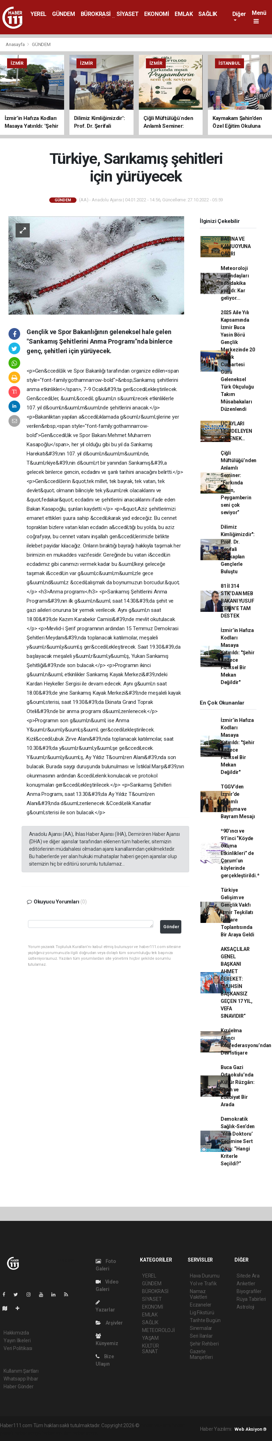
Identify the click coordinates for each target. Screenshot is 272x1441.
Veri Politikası (18, 1348)
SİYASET (127, 14)
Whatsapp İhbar (21, 1379)
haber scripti (28, 1433)
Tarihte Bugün (205, 1320)
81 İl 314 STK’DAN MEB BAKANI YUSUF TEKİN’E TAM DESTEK (237, 601)
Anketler (246, 1283)
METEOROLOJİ (158, 1330)
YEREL (38, 14)
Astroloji (245, 1307)
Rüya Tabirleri (251, 1299)
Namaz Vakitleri (198, 1294)
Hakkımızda (16, 1333)
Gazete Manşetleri (201, 1354)
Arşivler (109, 1323)
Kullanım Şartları (21, 1371)
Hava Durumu (205, 1276)
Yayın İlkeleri (17, 1340)
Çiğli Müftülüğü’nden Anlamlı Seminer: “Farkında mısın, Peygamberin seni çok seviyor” (238, 482)
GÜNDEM (63, 14)
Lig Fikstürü (202, 1312)
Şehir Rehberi (204, 1344)
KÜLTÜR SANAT (150, 1348)
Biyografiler (249, 1291)
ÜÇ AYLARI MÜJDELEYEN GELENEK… (236, 431)
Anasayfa (16, 44)
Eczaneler (200, 1305)
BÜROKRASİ (96, 14)
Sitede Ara (248, 1276)
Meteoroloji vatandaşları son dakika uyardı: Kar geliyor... (235, 283)
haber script (85, 1433)
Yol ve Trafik (203, 1283)
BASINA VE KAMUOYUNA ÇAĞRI (236, 246)
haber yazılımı (156, 1425)
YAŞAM (150, 1338)
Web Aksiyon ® (250, 1429)
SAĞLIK (207, 14)
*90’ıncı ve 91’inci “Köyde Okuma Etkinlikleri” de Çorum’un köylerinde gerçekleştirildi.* (240, 853)
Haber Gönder (19, 1386)
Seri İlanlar (201, 1336)
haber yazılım (57, 1433)
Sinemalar (201, 1328)
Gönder (171, 926)
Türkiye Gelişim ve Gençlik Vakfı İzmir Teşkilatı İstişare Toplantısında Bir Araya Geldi (237, 912)
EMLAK (184, 14)
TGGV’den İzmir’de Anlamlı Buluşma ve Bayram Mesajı (238, 801)
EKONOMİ (156, 14)
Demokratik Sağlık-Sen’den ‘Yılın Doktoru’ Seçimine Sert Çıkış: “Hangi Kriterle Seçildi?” (238, 1141)
